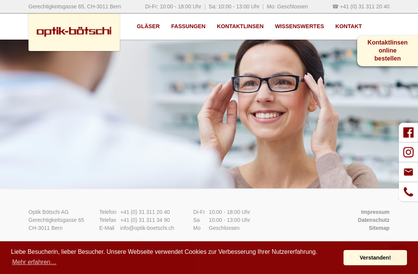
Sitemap (379, 228)
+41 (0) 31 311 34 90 (144, 220)
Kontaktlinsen (240, 26)
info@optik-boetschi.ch (147, 228)
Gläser (148, 26)
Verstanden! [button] (375, 258)
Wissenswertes (299, 26)
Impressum (375, 212)
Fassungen (188, 26)
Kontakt (349, 26)
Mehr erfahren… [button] (34, 262)
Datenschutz (374, 220)
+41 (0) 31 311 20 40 (144, 212)
